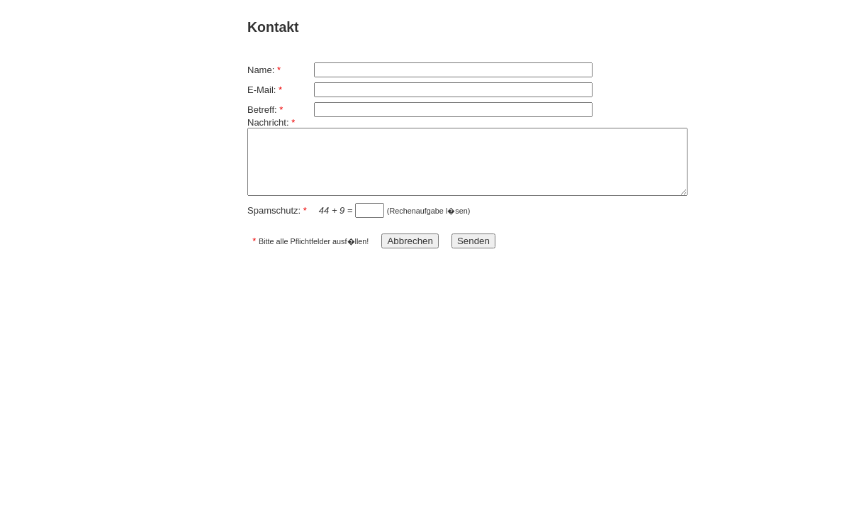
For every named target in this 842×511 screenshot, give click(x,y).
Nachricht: (271, 122)
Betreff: (265, 109)
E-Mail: (264, 89)
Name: (264, 70)
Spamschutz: (277, 210)
